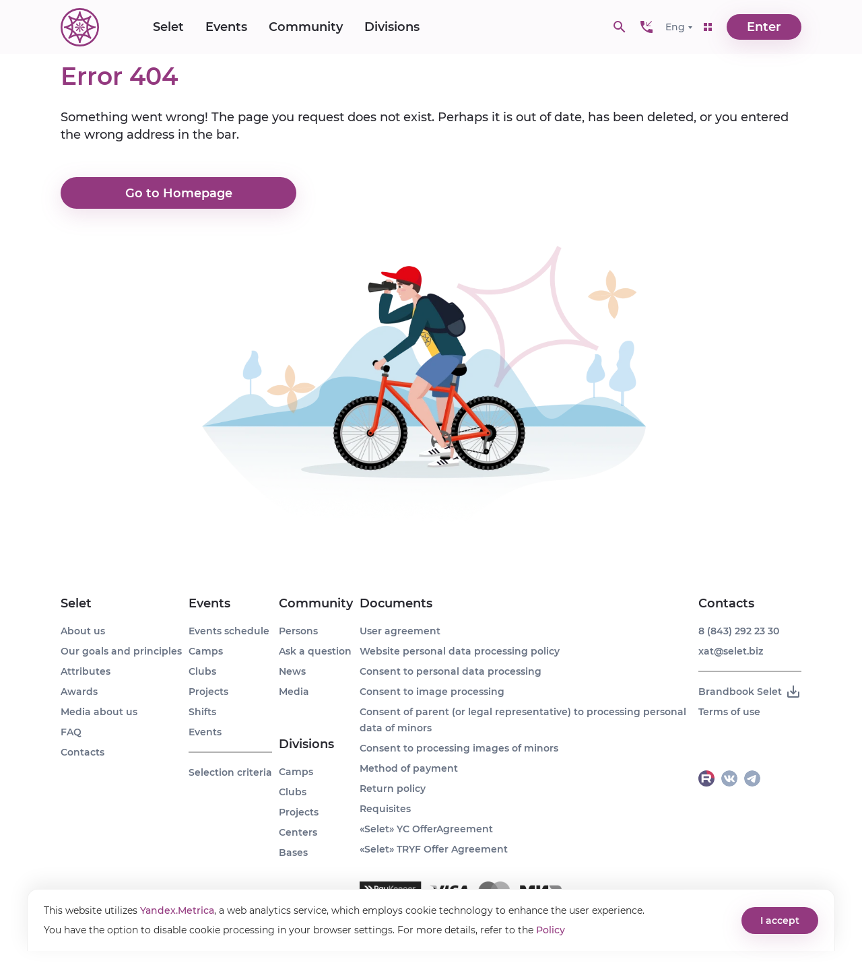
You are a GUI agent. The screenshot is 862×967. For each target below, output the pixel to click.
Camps (206, 651)
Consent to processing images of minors (459, 748)
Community (306, 27)
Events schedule (229, 631)
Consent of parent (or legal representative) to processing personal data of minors (523, 720)
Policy (550, 930)
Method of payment (409, 768)
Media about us (99, 712)
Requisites (385, 809)
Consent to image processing (432, 692)
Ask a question (315, 651)
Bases (293, 852)
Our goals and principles (121, 651)
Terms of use (729, 712)
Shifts (202, 712)
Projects (208, 692)
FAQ (71, 732)
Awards (79, 692)
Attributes (85, 671)
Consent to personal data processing (450, 671)
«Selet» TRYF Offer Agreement (434, 849)
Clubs (202, 671)
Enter (764, 27)
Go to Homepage (178, 193)
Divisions (392, 27)
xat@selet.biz (730, 651)
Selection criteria (230, 772)
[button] (646, 27)
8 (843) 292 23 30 (738, 631)
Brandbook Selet (749, 691)
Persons (298, 631)
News (292, 671)
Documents (396, 603)
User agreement (400, 631)
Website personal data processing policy (460, 651)
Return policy (393, 788)
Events (226, 27)
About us (83, 631)
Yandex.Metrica (177, 910)
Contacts (82, 752)
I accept (779, 920)
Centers (298, 832)
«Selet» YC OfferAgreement (426, 829)
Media (294, 692)
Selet (168, 27)
